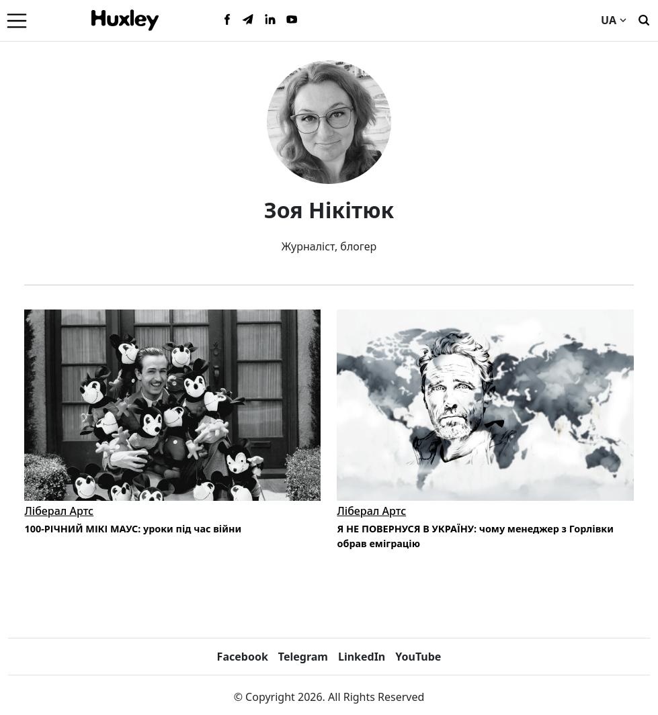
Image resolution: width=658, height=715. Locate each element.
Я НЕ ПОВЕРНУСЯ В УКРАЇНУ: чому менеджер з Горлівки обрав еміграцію (475, 536)
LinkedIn (361, 656)
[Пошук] (644, 18)
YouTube (418, 656)
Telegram (303, 656)
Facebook (242, 656)
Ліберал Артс (58, 511)
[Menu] (17, 20)
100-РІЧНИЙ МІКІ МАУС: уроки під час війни (132, 528)
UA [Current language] (613, 20)
